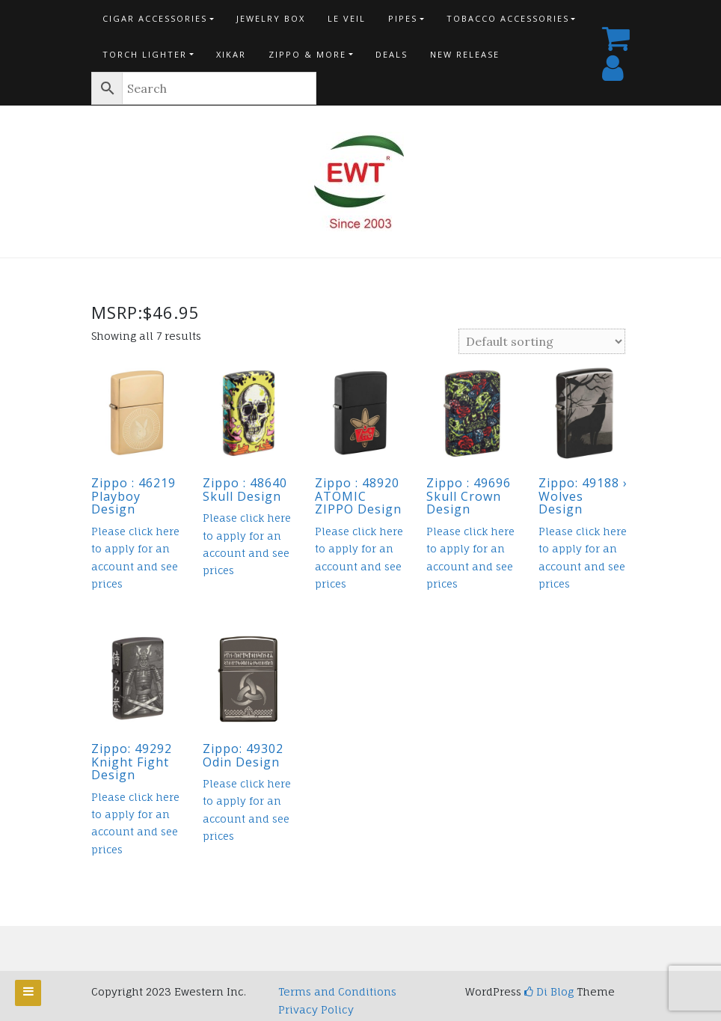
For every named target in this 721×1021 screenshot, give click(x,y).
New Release (465, 54)
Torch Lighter (144, 54)
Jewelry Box (270, 18)
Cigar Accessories (154, 18)
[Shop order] (541, 341)
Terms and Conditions (337, 991)
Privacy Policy (316, 1009)
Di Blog (549, 991)
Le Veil (347, 18)
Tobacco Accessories (508, 18)
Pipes (402, 18)
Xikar (231, 54)
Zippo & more (307, 54)
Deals (391, 54)
